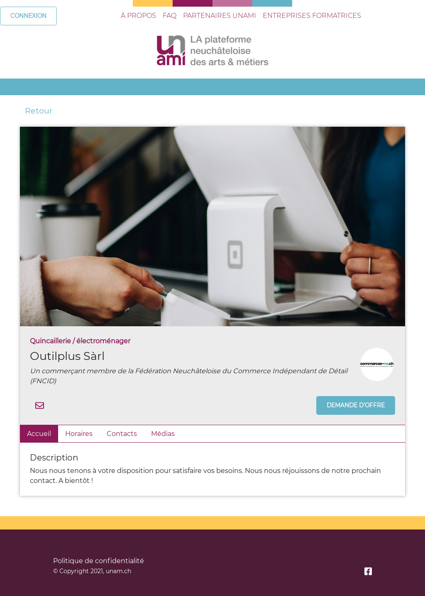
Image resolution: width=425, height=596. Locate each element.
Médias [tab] (163, 434)
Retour (39, 111)
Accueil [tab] (39, 434)
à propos (138, 16)
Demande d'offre (356, 405)
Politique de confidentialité (98, 561)
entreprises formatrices (312, 16)
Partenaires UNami (219, 16)
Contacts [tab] (122, 434)
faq (169, 16)
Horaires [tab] (79, 434)
